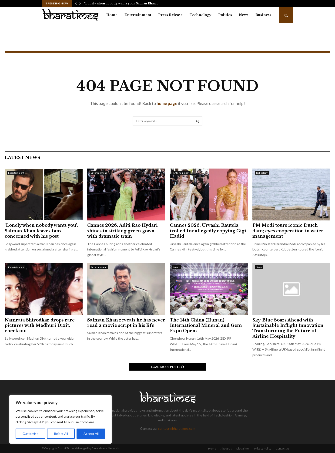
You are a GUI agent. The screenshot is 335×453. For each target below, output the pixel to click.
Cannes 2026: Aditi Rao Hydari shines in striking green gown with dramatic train (122, 231)
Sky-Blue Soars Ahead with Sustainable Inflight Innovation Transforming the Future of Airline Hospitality (287, 328)
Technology (200, 15)
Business (263, 15)
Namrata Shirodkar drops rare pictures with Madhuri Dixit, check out (40, 326)
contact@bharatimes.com (176, 428)
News (243, 15)
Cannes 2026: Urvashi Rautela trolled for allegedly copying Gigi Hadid (208, 231)
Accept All (91, 434)
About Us (226, 448)
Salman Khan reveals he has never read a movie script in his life (126, 323)
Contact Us (282, 448)
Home (111, 15)
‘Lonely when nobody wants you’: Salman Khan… (121, 3)
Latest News (22, 157)
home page (167, 103)
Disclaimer (243, 448)
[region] (60, 419)
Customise (30, 434)
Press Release (170, 15)
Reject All (61, 434)
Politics (225, 15)
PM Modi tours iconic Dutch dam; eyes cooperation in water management (287, 231)
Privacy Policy (262, 448)
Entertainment (137, 15)
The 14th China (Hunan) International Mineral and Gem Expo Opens (206, 326)
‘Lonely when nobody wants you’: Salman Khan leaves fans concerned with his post (41, 231)
